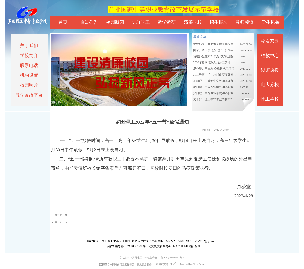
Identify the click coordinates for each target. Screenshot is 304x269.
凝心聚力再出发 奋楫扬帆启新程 (213, 68)
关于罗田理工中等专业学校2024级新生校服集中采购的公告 (215, 99)
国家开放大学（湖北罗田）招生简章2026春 (215, 50)
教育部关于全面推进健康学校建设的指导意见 (215, 44)
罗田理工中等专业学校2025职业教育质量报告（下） (215, 93)
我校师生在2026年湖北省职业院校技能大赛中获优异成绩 (215, 56)
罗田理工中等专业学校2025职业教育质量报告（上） (215, 87)
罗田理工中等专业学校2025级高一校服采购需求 (215, 81)
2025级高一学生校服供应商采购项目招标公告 (215, 74)
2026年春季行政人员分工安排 (211, 62)
